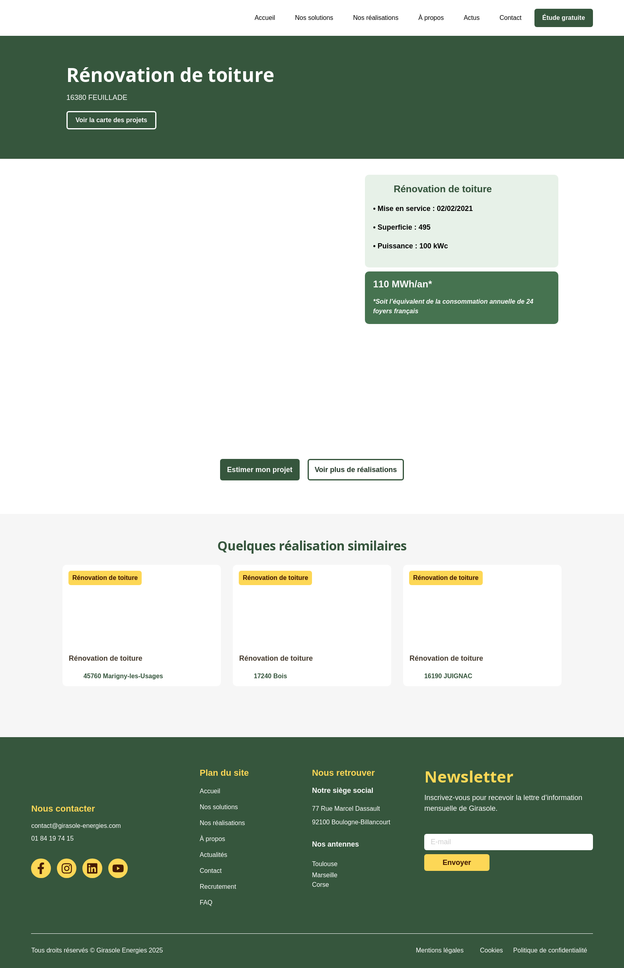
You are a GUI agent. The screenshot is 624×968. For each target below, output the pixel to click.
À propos (430, 17)
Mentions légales (440, 950)
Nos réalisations (375, 17)
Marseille (324, 875)
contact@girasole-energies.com (76, 825)
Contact (510, 17)
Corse (320, 884)
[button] (105, 578)
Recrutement (218, 886)
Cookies (491, 950)
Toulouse (324, 864)
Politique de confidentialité (550, 950)
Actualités (213, 854)
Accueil (264, 17)
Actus (471, 17)
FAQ (206, 902)
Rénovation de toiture (105, 658)
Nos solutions (313, 17)
